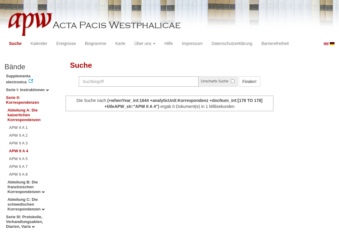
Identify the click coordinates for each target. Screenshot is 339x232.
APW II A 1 (18, 127)
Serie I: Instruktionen (27, 90)
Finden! (250, 81)
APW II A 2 (18, 135)
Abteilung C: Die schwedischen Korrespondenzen (26, 204)
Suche (15, 43)
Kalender (39, 43)
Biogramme (95, 43)
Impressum (192, 43)
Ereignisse (66, 43)
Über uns (145, 43)
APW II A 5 (18, 158)
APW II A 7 (18, 166)
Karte (120, 43)
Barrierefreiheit (275, 43)
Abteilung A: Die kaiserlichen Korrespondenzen (24, 115)
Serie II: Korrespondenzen (22, 100)
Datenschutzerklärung (231, 43)
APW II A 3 (18, 143)
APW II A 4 (18, 151)
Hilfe (168, 43)
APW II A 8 (18, 174)
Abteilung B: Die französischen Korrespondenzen (26, 187)
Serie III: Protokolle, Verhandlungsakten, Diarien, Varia (24, 222)
